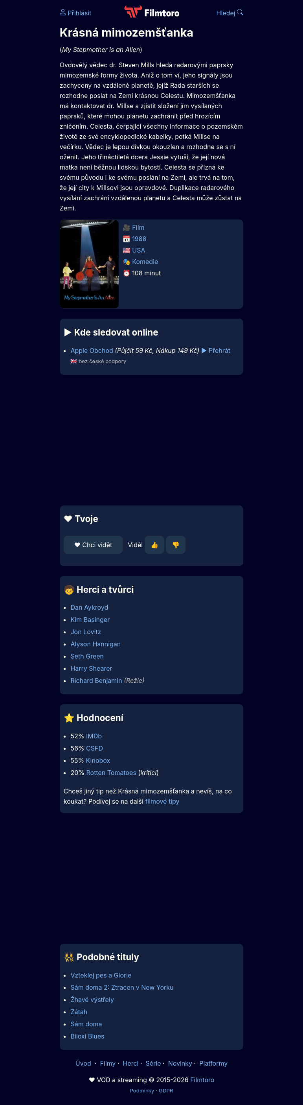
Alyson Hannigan (95, 644)
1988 (139, 239)
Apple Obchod (91, 350)
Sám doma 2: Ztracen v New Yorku (121, 987)
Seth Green (87, 656)
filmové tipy (162, 801)
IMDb (94, 736)
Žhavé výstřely (92, 1000)
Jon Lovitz (85, 632)
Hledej (230, 13)
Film (138, 227)
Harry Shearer (91, 668)
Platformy (213, 1063)
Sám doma (86, 1024)
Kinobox (98, 760)
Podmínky (142, 1090)
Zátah (78, 1012)
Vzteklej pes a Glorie (100, 975)
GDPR (166, 1090)
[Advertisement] (151, 440)
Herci (130, 1063)
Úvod (84, 1063)
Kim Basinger (90, 620)
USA (138, 250)
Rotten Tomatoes (111, 773)
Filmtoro (202, 1080)
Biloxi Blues (87, 1036)
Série (153, 1063)
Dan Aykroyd (89, 607)
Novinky (180, 1063)
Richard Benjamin (96, 680)
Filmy (108, 1063)
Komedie (145, 262)
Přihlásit (76, 13)
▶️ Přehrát (215, 350)
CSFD (94, 748)
